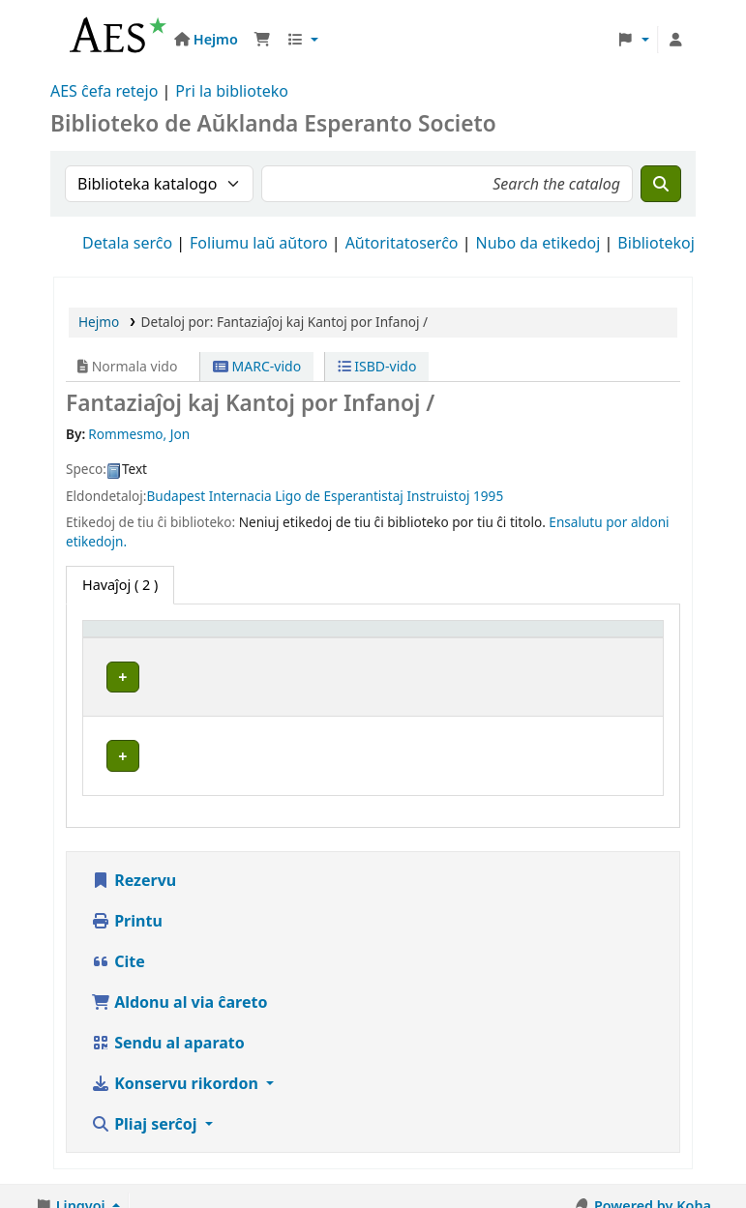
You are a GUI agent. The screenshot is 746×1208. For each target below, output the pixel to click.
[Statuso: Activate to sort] (618, 647)
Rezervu (133, 870)
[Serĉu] (661, 183)
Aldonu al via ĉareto (179, 992)
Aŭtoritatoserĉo (402, 242)
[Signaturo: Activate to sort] (518, 647)
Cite (118, 951)
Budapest (176, 495)
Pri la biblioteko (231, 91)
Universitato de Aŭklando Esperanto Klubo (339, 757)
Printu (127, 911)
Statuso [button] (607, 656)
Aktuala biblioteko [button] (312, 656)
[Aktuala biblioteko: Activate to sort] (351, 647)
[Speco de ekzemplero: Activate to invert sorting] (161, 647)
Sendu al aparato (168, 1033)
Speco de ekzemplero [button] (131, 647)
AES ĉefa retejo (104, 91)
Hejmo (98, 321)
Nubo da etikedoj (538, 242)
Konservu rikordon (176, 1073)
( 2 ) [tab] (120, 584)
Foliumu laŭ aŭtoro (259, 242)
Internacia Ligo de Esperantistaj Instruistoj (339, 495)
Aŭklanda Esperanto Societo (347, 693)
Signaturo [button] (504, 656)
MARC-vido (257, 366)
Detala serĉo (127, 242)
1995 (488, 495)
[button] (262, 39)
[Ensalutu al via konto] (675, 39)
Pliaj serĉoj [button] (146, 1114)
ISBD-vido (377, 366)
